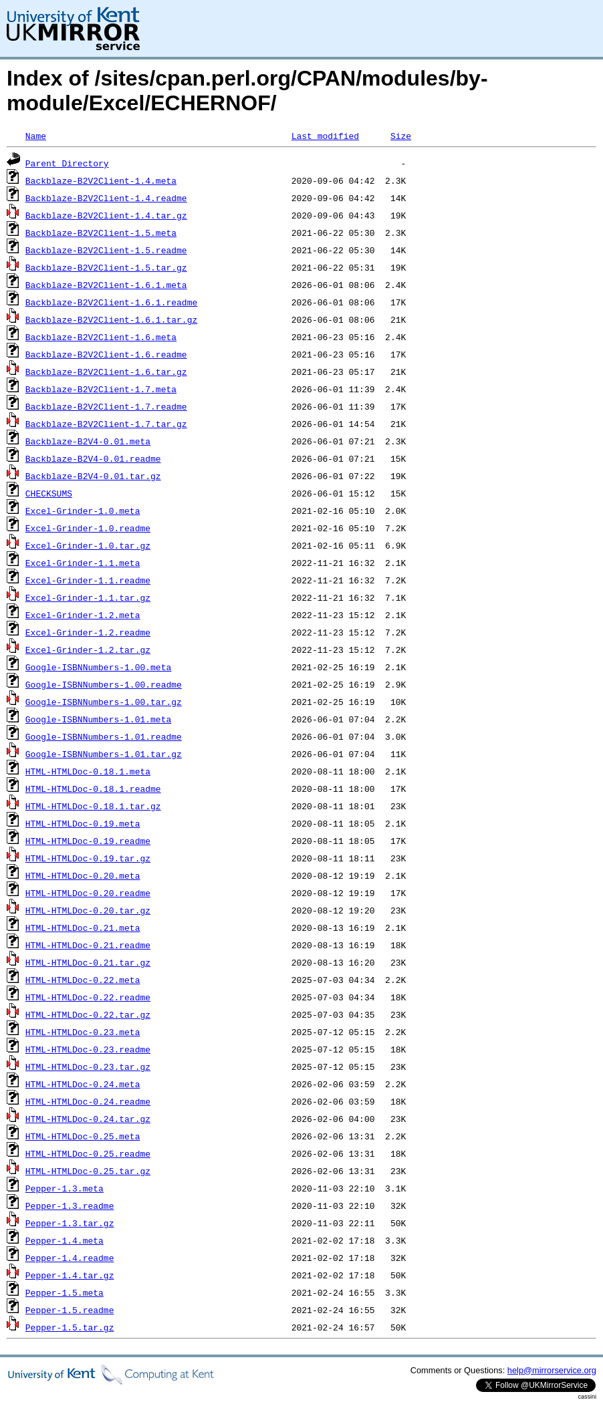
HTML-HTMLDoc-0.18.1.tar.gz (93, 806)
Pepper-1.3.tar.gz (69, 1223)
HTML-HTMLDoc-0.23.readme (87, 1049)
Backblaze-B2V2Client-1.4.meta (100, 180)
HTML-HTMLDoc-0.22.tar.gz (87, 1014)
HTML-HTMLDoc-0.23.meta (82, 1032)
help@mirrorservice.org (551, 1370)
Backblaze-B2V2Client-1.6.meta (100, 337)
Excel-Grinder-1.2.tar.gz (87, 650)
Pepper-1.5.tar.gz (69, 1327)
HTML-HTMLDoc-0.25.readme (87, 1153)
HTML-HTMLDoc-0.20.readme (87, 893)
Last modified (325, 136)
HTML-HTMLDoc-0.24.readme (87, 1101)
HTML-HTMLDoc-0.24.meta (82, 1084)
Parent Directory (67, 163)
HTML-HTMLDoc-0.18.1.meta (87, 771)
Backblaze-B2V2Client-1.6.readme (106, 354)
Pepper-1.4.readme (69, 1258)
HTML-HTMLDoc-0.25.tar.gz (87, 1171)
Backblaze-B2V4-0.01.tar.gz (93, 476)
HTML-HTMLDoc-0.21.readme (87, 945)
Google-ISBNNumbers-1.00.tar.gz (103, 702)
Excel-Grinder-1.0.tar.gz (87, 545)
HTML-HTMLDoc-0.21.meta (82, 928)
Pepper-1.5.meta (64, 1292)
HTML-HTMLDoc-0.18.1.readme (93, 789)
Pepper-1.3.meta (64, 1188)
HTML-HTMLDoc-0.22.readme (87, 997)
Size (400, 136)
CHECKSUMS (48, 493)
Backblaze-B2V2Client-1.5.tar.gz (106, 267)
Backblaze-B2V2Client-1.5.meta (100, 233)
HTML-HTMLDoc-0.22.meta (82, 980)
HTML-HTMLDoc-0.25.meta (82, 1136)
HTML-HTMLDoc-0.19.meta (82, 823)
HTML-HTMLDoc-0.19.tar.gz (87, 858)
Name (35, 136)
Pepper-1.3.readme (69, 1206)
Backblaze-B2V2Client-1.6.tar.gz (106, 372)
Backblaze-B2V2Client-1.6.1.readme (111, 302)
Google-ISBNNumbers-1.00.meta (98, 667)
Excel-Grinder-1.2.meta (82, 615)
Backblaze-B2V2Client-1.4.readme (106, 198)
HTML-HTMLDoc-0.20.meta (82, 875)
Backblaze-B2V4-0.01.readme (93, 458)
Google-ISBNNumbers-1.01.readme (103, 736)
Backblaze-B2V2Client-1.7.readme (106, 406)
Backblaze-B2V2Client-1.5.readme (106, 250)
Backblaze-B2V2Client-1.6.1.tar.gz (111, 319)
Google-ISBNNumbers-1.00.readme (103, 684)
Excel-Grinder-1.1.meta (82, 563)
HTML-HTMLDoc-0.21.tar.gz (87, 962)
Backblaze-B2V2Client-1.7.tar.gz (106, 424)
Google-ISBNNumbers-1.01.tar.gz (103, 754)
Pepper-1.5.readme (69, 1310)
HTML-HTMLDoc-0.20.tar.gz (87, 910)
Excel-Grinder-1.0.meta (82, 511)
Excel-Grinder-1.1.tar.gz (87, 597)
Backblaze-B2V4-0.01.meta (87, 441)
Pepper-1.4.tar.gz (69, 1275)
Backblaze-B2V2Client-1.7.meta (100, 389)
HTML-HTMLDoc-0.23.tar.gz (87, 1067)
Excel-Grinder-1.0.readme (87, 528)
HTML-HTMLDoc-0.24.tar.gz (87, 1119)
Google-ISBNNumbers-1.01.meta (98, 719)
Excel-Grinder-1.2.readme (87, 632)
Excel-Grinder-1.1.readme (87, 580)
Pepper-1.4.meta (64, 1240)
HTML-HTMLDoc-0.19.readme (87, 841)
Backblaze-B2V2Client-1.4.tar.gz (106, 215)
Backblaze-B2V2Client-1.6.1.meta (106, 285)
